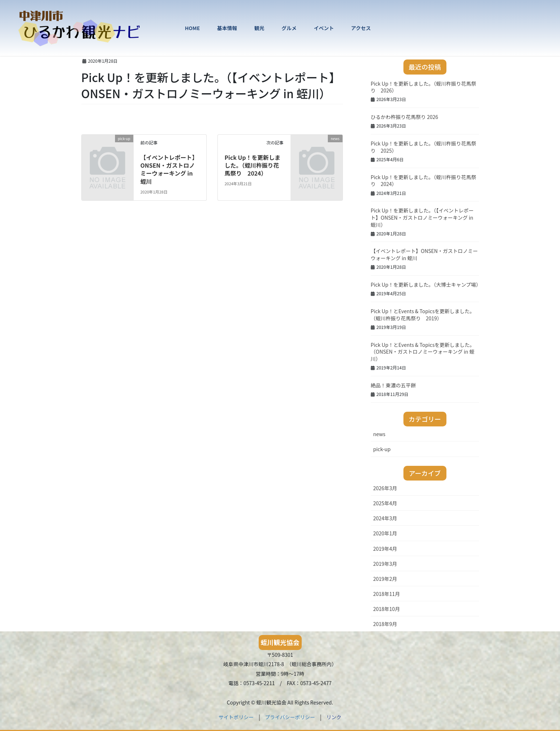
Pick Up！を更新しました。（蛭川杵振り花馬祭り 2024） (253, 165)
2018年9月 (385, 623)
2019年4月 (385, 548)
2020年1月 (385, 533)
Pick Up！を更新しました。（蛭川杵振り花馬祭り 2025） (424, 147)
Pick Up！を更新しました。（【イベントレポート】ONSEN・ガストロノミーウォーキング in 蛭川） (422, 217)
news (379, 434)
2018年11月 (386, 593)
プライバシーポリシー (290, 717)
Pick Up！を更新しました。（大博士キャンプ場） (426, 284)
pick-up (382, 449)
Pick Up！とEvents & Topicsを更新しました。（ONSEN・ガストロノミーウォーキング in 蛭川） (423, 351)
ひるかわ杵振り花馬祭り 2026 (404, 116)
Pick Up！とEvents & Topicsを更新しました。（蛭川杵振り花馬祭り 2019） (423, 314)
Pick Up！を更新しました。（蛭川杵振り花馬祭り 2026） (424, 87)
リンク (333, 717)
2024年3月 (385, 518)
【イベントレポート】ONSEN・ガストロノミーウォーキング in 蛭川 (169, 169)
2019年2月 (385, 578)
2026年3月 (385, 488)
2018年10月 (386, 608)
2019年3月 (385, 563)
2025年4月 (385, 503)
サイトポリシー (236, 717)
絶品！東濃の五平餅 (393, 385)
